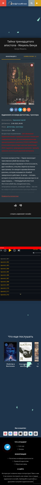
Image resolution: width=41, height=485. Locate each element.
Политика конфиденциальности (21, 458)
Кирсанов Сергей (19, 120)
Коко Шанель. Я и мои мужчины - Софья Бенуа (25, 365)
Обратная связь (21, 464)
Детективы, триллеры (29, 115)
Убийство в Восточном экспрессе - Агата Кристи (10, 365)
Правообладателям (21, 461)
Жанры (21, 449)
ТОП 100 (21, 446)
